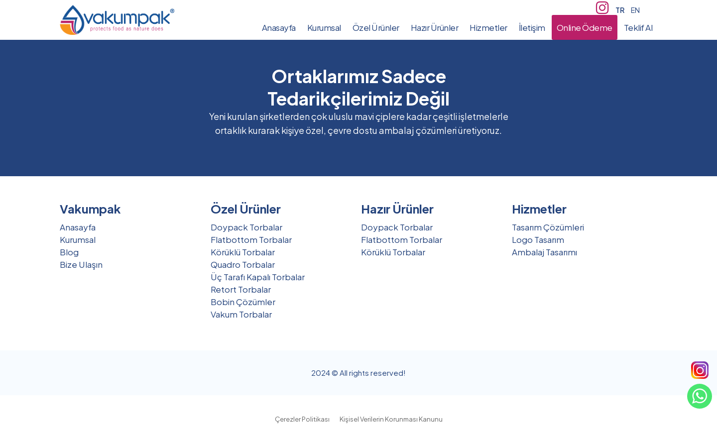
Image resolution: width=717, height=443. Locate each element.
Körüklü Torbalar (243, 251)
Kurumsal (78, 239)
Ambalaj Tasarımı (544, 251)
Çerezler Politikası (302, 419)
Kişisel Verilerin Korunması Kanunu (391, 419)
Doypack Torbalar (246, 227)
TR (619, 9)
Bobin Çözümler (243, 301)
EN (635, 9)
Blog (69, 251)
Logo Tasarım (538, 239)
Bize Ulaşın (81, 264)
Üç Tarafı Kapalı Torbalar (258, 276)
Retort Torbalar (241, 289)
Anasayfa (78, 227)
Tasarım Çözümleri (548, 227)
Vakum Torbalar (241, 314)
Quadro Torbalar (243, 264)
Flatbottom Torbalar (251, 239)
